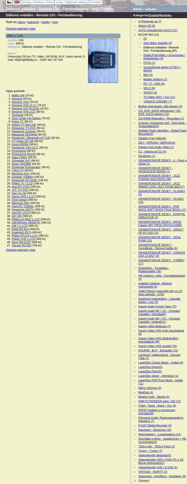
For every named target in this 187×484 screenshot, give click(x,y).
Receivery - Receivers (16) (154, 430)
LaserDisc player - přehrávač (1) (158, 376)
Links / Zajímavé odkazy (72, 2)
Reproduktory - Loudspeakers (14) (159, 434)
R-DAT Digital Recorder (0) (155, 425)
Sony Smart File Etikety (26, 118)
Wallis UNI (18, 95)
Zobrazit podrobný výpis (20, 28)
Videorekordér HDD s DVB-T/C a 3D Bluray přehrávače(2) (161, 461)
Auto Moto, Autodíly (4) (157, 43)
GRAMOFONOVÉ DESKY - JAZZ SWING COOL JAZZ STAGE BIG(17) (161, 185)
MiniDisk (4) (145, 392)
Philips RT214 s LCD (24, 235)
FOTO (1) (149, 63)
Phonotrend (19, 151)
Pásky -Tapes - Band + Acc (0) (157, 405)
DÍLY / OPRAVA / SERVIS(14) (156, 142)
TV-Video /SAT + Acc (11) (159, 97)
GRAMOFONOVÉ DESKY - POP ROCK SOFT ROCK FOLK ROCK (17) (162, 208)
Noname (17, 98)
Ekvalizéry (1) (146, 156)
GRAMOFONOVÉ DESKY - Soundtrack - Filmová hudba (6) (157, 246)
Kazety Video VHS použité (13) (157, 346)
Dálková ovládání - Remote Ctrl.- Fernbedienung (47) (161, 49)
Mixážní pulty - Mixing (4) (153, 397)
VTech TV (18, 170)
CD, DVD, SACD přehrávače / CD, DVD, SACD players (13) (159, 112)
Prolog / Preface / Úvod (38, 2)
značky (45, 22)
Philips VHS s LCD (23, 239)
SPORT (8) (150, 92)
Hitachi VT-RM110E (24, 124)
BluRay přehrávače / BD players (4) (160, 106)
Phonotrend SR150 (23, 154)
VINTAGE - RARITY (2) (152, 472)
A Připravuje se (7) (149, 21)
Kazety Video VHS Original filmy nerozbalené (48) (158, 340)
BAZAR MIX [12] (148, 34)
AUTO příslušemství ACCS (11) (157, 30)
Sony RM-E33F (21, 242)
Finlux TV (17, 121)
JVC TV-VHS (20, 190)
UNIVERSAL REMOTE (26, 222)
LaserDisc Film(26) (150, 371)
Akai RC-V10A (21, 186)
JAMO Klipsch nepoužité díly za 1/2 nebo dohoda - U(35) (160, 293)
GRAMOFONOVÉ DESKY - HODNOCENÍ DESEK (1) (155, 170)
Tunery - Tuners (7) (150, 451)
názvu (21, 22)
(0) (145, 38)
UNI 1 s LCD (19, 226)
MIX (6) (148, 75)
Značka (153, 15)
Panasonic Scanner (24, 131)
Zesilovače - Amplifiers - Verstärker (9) (162, 476)
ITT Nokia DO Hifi (23, 141)
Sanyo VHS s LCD (23, 196)
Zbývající (144, 480)
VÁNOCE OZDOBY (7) (157, 101)
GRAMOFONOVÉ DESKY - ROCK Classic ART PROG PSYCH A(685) (160, 223)
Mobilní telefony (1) (155, 79)
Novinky (166, 15)
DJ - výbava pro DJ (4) (152, 151)
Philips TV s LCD (22, 183)
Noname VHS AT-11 (24, 105)
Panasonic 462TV (23, 209)
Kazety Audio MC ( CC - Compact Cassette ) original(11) (159, 320)
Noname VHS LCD (23, 111)
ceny (55, 22)
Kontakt (96, 2)
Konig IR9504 (20, 144)
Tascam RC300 (21, 245)
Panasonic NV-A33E (24, 180)
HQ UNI (16, 216)
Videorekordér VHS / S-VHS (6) (157, 467)
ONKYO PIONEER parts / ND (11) (159, 401)
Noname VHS (20, 102)
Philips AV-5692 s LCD (26, 219)
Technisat (18, 115)
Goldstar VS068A (22, 177)
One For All (19, 193)
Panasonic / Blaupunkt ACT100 (31, 138)
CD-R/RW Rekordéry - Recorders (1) (161, 118)
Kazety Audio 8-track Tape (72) (157, 306)
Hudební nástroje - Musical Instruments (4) (155, 285)
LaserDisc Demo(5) (150, 367)
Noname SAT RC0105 (25, 108)
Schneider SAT (21, 160)
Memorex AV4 (20, 173)
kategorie (33, 22)
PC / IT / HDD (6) (154, 83)
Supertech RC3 (21, 232)
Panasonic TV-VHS (24, 128)
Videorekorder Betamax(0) (154, 455)
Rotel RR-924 (20, 229)
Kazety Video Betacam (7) (154, 326)
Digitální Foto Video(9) (152, 138)
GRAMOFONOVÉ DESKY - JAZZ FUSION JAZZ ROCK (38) (159, 177)
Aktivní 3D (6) (146, 25)
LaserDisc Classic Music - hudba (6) (160, 362)
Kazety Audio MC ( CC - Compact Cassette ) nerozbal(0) (159, 312)
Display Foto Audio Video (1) (156, 147)
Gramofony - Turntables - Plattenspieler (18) (153, 269)
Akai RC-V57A (21, 213)
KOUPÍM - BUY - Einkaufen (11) (158, 350)
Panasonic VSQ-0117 (25, 147)
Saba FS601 (19, 157)
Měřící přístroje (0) (149, 388)
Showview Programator (26, 167)
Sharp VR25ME (21, 164)
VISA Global (19, 199)
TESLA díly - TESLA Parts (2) (156, 446)
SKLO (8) (149, 88)
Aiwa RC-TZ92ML (23, 206)
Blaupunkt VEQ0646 (24, 134)
